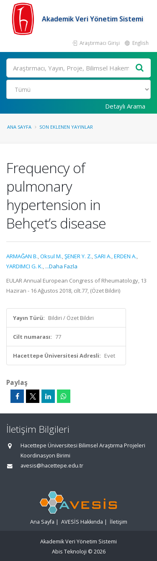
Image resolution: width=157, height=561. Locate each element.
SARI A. (102, 256)
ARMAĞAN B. (22, 256)
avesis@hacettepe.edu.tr (52, 465)
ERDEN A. (125, 256)
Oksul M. (51, 256)
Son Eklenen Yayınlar (66, 127)
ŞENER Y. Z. (78, 256)
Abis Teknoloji (69, 551)
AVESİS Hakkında (82, 521)
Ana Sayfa (19, 127)
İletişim (118, 521)
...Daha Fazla (61, 266)
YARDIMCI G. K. (24, 266)
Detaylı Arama (125, 106)
